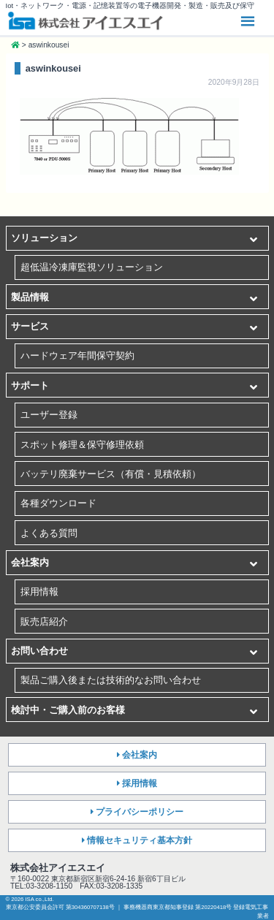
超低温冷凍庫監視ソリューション (91, 267)
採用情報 (39, 591)
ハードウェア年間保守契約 (77, 355)
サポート (30, 385)
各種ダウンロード (58, 503)
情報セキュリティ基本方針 (139, 840)
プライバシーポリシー (139, 811)
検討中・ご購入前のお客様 (68, 709)
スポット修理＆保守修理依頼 (82, 444)
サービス (30, 326)
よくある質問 (48, 533)
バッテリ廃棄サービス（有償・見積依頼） (110, 473)
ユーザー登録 (48, 414)
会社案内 (30, 562)
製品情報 (30, 297)
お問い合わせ (39, 650)
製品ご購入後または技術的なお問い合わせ (110, 679)
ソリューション (44, 237)
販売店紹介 (44, 621)
